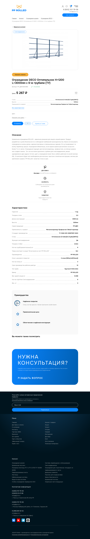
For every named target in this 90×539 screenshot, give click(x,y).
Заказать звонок (20, 74)
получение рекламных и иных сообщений (22, 400)
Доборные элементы (51, 472)
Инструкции (49, 434)
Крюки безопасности (51, 477)
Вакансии (15, 434)
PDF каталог (70, 15)
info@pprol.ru (73, 11)
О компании (15, 427)
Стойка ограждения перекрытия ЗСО (23, 482)
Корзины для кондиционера (54, 475)
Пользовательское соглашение (39, 534)
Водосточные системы (19, 479)
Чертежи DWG (16, 432)
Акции (47, 425)
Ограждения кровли (18, 463)
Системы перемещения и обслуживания (57, 463)
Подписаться (45, 410)
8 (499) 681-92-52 (18, 511)
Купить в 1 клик (40, 123)
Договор (47, 436)
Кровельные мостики (18, 465)
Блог (46, 439)
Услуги (47, 427)
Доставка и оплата (18, 425)
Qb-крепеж (15, 436)
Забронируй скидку (18, 441)
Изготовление (49, 441)
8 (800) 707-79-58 (70, 9)
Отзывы (47, 429)
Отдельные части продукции (54, 482)
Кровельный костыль (51, 479)
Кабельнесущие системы (19, 477)
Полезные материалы (51, 443)
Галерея (47, 432)
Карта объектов (17, 439)
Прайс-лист (15, 443)
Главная (14, 422)
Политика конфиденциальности (21, 534)
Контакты (15, 429)
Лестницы (15, 475)
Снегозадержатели (51, 465)
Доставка (36, 173)
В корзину (17, 123)
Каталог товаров (50, 422)
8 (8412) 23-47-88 (17, 493)
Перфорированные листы (20, 472)
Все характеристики (18, 108)
